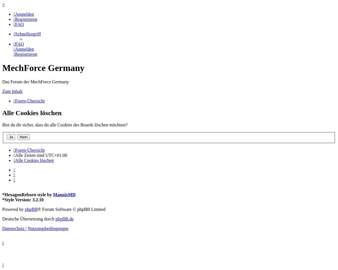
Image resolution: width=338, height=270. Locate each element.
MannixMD (64, 194)
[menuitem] (24, 14)
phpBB (31, 209)
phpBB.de (65, 219)
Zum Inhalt (12, 91)
